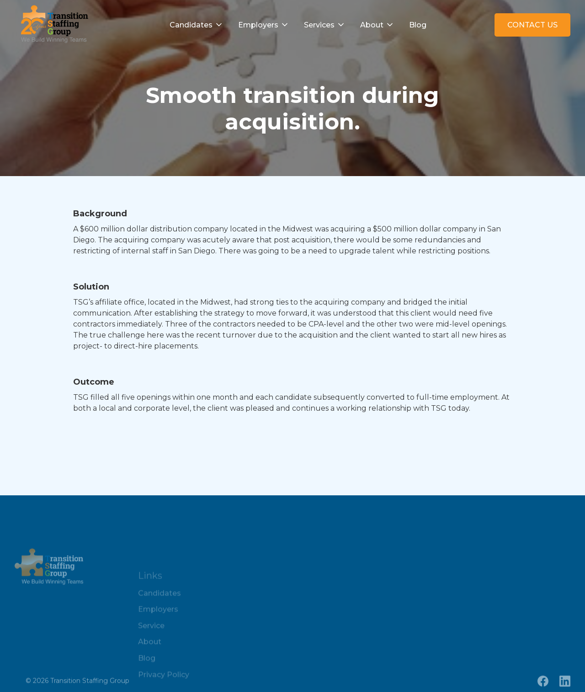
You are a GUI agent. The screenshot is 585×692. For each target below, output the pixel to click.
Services (319, 25)
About (371, 25)
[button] (196, 25)
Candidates (191, 25)
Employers (258, 25)
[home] (52, 25)
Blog (417, 25)
